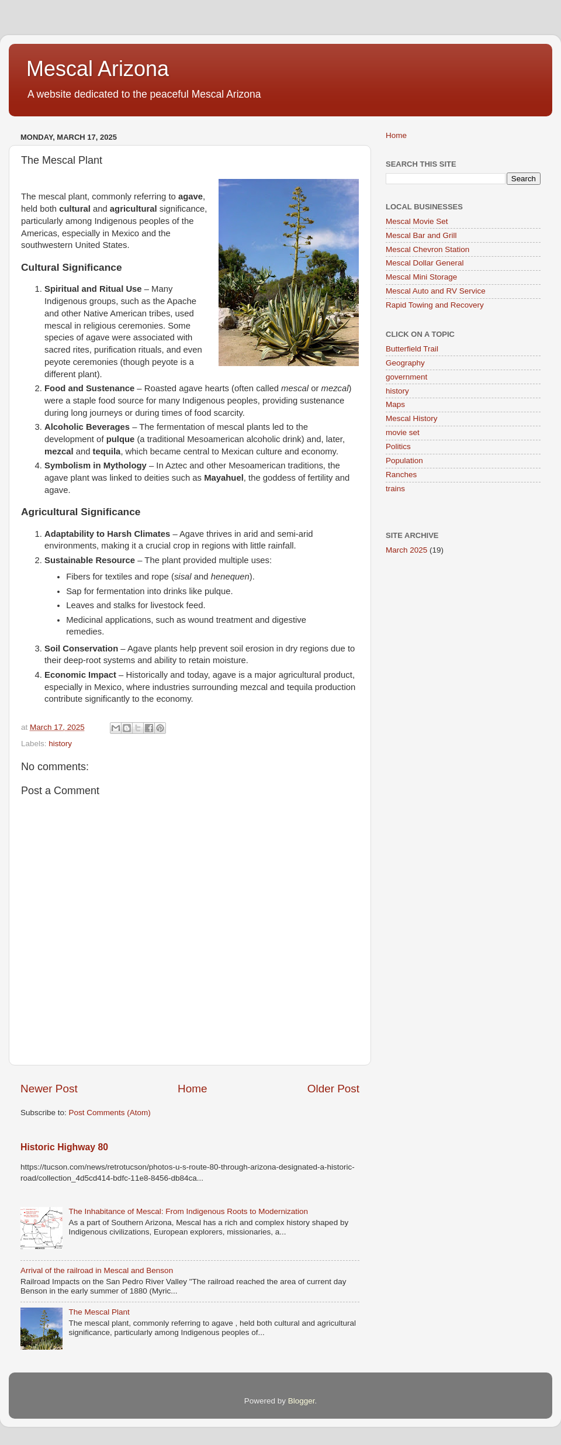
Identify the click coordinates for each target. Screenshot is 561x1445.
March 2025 (406, 550)
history (60, 743)
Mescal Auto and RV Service (436, 291)
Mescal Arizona (97, 69)
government (406, 377)
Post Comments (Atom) (110, 1112)
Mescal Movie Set (417, 221)
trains (395, 488)
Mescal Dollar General (425, 262)
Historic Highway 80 (64, 1147)
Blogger (301, 1400)
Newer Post (49, 1088)
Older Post (333, 1088)
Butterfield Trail (412, 348)
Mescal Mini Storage (421, 277)
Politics (398, 446)
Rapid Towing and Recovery (435, 305)
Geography (405, 362)
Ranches (401, 474)
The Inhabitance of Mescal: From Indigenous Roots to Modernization (188, 1211)
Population (404, 460)
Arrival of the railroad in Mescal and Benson (96, 1270)
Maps (395, 404)
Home (192, 1088)
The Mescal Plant (98, 1312)
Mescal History (412, 418)
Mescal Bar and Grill (421, 235)
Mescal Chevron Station (427, 249)
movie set (403, 432)
